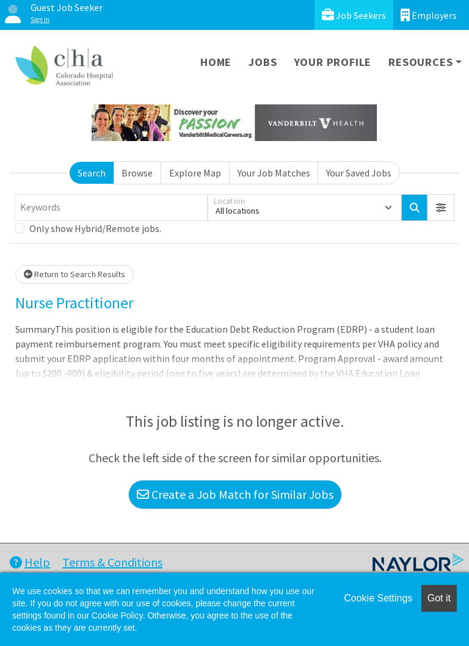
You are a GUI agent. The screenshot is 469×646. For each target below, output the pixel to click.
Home (215, 62)
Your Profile (333, 62)
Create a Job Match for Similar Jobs (235, 494)
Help (30, 562)
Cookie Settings (378, 598)
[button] (440, 207)
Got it (439, 598)
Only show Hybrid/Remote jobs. (95, 228)
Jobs (263, 62)
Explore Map (195, 173)
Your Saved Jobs (358, 173)
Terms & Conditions (112, 562)
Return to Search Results (74, 274)
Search (92, 173)
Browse (137, 173)
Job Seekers (354, 15)
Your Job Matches (274, 173)
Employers (429, 15)
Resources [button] (420, 62)
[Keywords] (111, 207)
